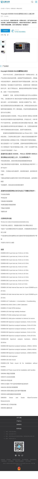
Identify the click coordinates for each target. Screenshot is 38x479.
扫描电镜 (8, 459)
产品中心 (8, 8)
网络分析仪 (19, 8)
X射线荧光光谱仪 (16, 459)
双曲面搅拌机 (33, 459)
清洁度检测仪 (25, 459)
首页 (3, 8)
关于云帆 (19, 417)
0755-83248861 (20, 32)
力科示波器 (28, 461)
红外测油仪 (11, 461)
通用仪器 (13, 8)
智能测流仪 (4, 461)
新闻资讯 (19, 424)
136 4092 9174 (12, 434)
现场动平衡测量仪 (19, 461)
